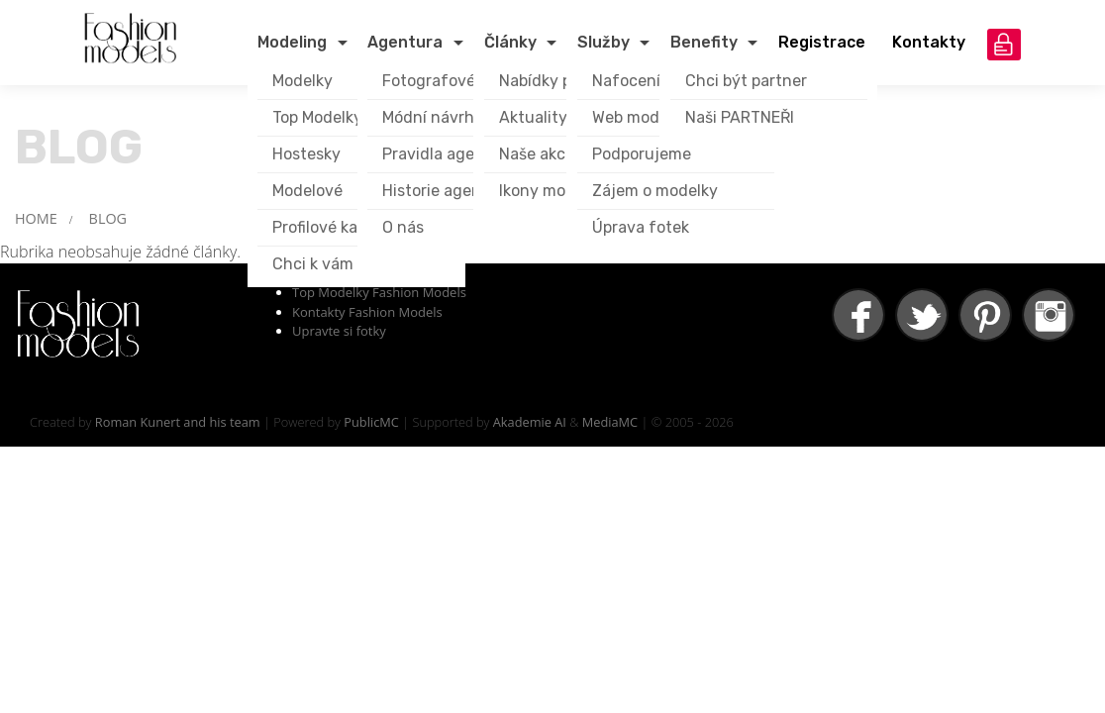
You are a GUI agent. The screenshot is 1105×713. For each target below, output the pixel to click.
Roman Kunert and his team (177, 422)
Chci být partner (746, 80)
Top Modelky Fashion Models (379, 292)
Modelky (302, 80)
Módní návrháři (437, 117)
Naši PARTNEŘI (739, 117)
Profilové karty (325, 227)
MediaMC (610, 422)
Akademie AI (529, 422)
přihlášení (1004, 44)
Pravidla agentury (449, 154)
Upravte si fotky (339, 331)
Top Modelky (317, 117)
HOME (36, 218)
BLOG (108, 218)
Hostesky (306, 154)
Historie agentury (447, 190)
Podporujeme (641, 154)
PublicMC (371, 422)
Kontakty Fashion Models (367, 312)
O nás (403, 227)
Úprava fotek (640, 227)
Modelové (307, 190)
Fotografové (428, 80)
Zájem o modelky (655, 190)
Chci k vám (312, 264)
